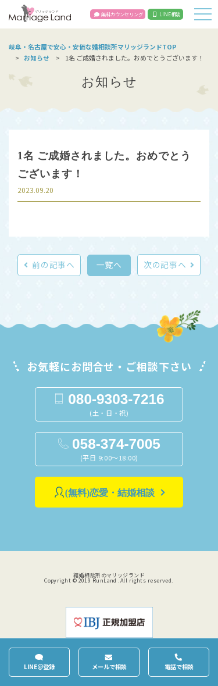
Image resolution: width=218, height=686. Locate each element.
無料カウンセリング (122, 13)
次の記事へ (165, 264)
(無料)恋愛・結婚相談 (110, 493)
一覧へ (109, 264)
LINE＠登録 (39, 666)
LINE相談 (169, 13)
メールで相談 (109, 666)
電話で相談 (179, 666)
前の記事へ (53, 264)
